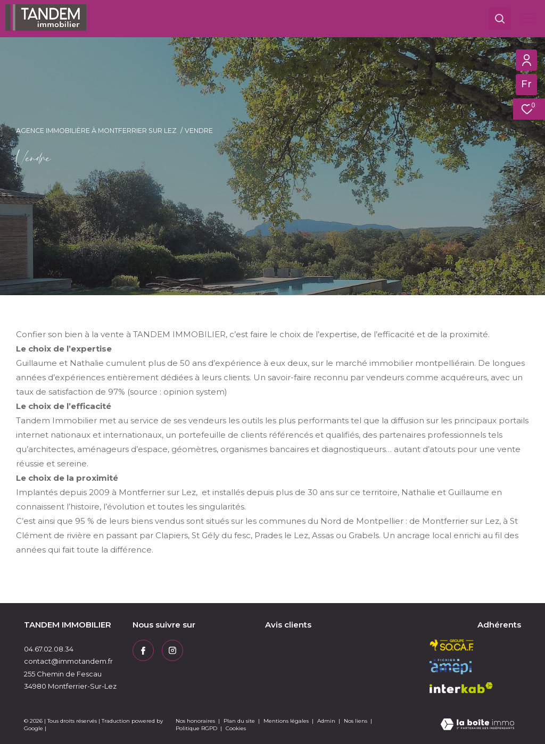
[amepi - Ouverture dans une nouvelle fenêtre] (451, 666)
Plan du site (240, 720)
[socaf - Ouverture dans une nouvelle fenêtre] (452, 645)
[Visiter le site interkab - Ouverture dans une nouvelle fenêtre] (461, 687)
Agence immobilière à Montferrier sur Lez (96, 131)
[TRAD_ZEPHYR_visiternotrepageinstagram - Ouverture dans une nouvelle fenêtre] (172, 650)
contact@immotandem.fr (68, 661)
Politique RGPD (196, 728)
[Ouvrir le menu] (528, 18)
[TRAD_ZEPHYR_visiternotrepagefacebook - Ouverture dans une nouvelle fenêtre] (143, 650)
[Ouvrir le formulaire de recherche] (500, 18)
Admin (327, 720)
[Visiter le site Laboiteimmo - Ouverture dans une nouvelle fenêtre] (477, 725)
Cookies (236, 728)
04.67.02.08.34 (48, 649)
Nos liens (356, 720)
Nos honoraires (195, 720)
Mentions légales (286, 720)
